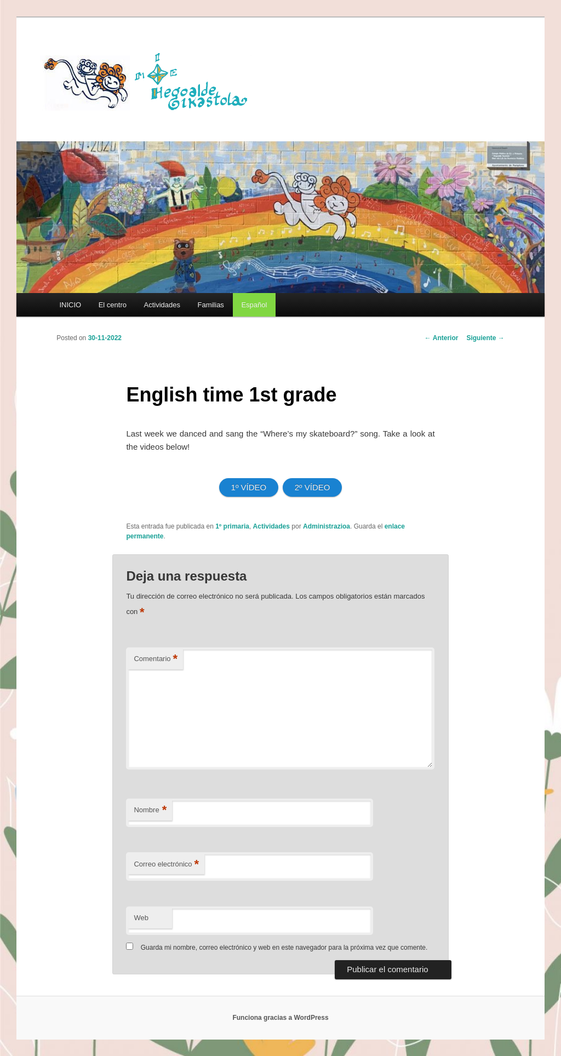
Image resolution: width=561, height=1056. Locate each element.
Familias (210, 305)
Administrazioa (326, 526)
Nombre (150, 810)
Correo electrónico (166, 865)
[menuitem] (254, 305)
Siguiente (485, 338)
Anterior (442, 338)
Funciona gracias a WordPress (280, 1017)
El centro (113, 305)
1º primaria (232, 526)
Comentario (156, 659)
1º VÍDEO (249, 487)
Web (141, 918)
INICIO (70, 305)
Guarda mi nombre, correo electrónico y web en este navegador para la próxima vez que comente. (284, 947)
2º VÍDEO (312, 487)
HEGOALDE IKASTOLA (149, 80)
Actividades (162, 305)
